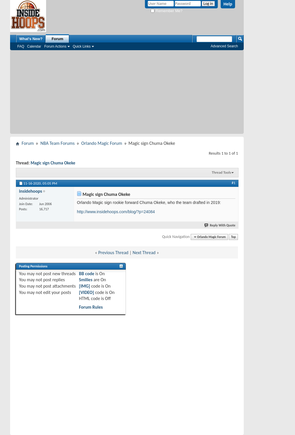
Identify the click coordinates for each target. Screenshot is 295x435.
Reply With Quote (220, 225)
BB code (86, 273)
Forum (57, 39)
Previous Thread (113, 252)
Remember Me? (166, 11)
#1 (233, 183)
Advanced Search (224, 46)
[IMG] (84, 286)
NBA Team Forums (57, 143)
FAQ (20, 46)
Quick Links (81, 46)
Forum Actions (55, 46)
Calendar (34, 46)
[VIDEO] (86, 292)
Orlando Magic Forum (101, 143)
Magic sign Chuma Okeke (53, 163)
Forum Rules (91, 307)
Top (233, 237)
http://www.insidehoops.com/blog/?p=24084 (116, 211)
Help (228, 4)
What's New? (30, 39)
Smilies (85, 279)
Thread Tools (221, 172)
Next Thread (144, 252)
